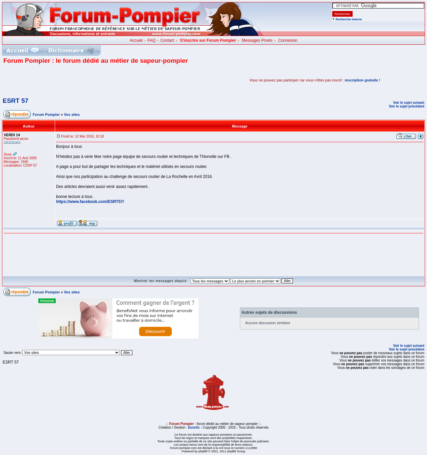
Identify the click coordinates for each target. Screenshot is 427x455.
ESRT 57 (15, 100)
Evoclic (194, 427)
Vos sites (72, 114)
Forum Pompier (46, 114)
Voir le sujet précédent (406, 106)
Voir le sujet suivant (408, 102)
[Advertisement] (81, 80)
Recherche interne (349, 19)
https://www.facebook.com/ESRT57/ (90, 201)
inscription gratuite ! (362, 80)
